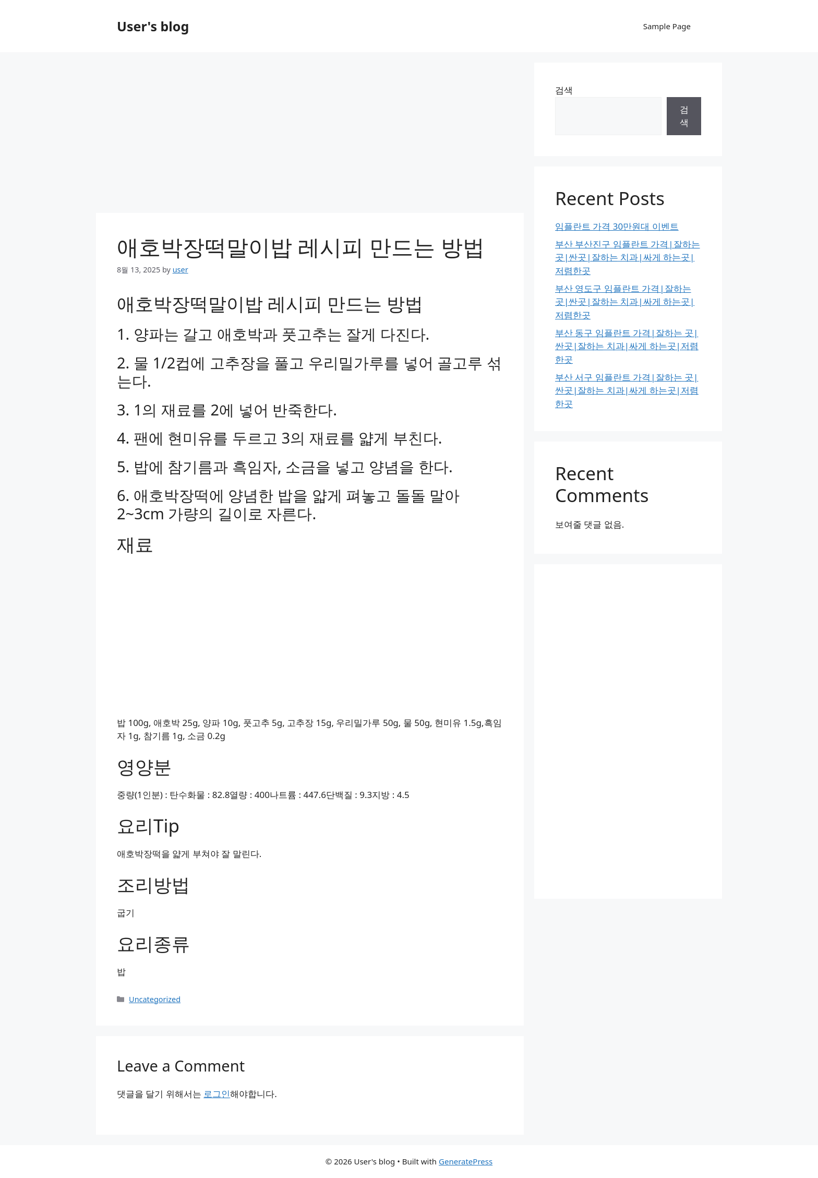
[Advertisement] (310, 136)
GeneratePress (465, 1161)
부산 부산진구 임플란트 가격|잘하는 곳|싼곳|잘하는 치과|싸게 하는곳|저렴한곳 (627, 257)
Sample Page (667, 26)
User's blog (153, 26)
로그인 (216, 1094)
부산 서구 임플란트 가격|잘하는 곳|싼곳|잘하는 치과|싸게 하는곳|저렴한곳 (627, 390)
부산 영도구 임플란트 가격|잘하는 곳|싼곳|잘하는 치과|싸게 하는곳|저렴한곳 (624, 301)
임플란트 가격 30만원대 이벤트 (617, 226)
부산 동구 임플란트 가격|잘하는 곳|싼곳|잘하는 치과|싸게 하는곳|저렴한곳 (627, 346)
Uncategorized (155, 999)
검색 (564, 90)
